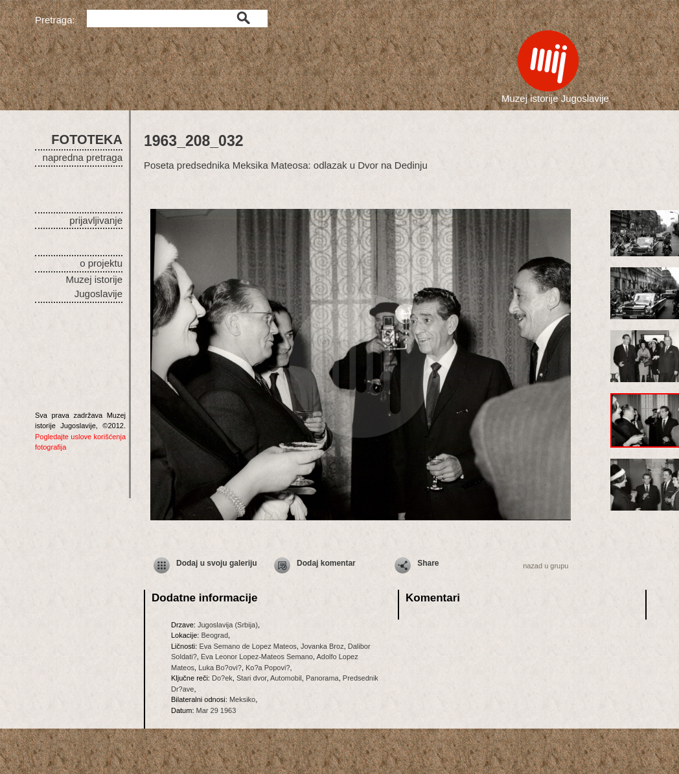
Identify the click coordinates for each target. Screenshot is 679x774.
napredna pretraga (82, 157)
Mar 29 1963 (216, 710)
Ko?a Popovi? (268, 667)
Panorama (322, 678)
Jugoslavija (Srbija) (228, 625)
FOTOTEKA (86, 139)
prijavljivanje (95, 220)
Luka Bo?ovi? (220, 667)
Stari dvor (251, 678)
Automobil (286, 678)
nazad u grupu (545, 566)
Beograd (214, 635)
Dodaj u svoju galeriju (216, 563)
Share (428, 563)
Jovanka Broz (322, 646)
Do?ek (222, 678)
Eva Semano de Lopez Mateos (247, 646)
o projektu (101, 263)
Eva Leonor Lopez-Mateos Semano (257, 656)
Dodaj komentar (326, 563)
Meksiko (242, 699)
